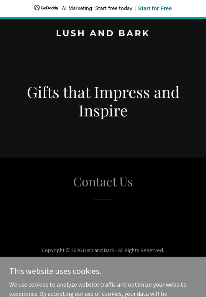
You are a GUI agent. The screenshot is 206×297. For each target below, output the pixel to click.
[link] (103, 34)
